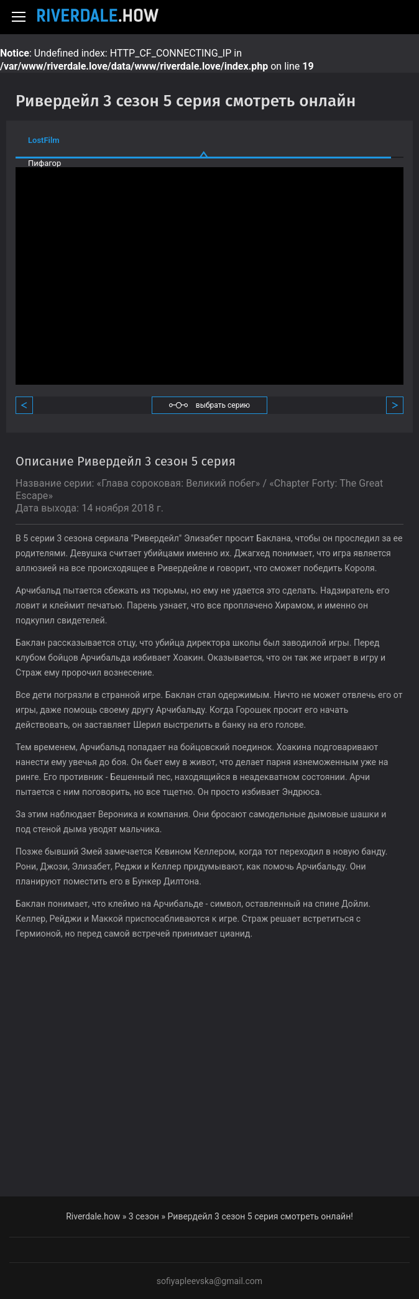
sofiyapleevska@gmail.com (209, 1281)
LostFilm (44, 140)
